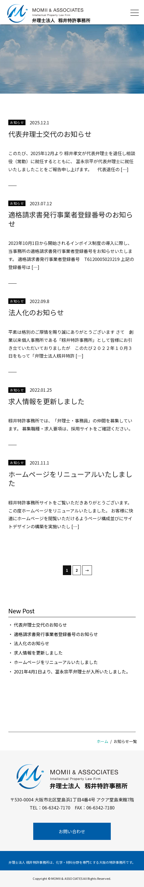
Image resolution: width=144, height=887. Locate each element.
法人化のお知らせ (36, 312)
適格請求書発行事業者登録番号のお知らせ (70, 219)
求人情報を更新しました (46, 401)
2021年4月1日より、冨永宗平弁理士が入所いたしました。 (72, 671)
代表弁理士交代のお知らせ (49, 134)
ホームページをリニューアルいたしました (70, 478)
